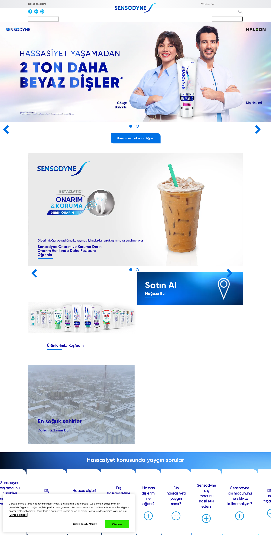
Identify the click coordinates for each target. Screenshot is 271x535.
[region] (69, 513)
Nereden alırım (37, 3)
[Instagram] (43, 12)
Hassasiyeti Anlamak (43, 19)
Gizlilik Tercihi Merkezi (85, 524)
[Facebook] (31, 12)
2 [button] (137, 126)
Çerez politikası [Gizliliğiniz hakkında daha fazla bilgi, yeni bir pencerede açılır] (18, 514)
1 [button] (130, 126)
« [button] (4, 128)
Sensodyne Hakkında (227, 19)
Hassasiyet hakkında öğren (135, 138)
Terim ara (240, 12)
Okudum (117, 524)
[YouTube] (37, 12)
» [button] (256, 128)
